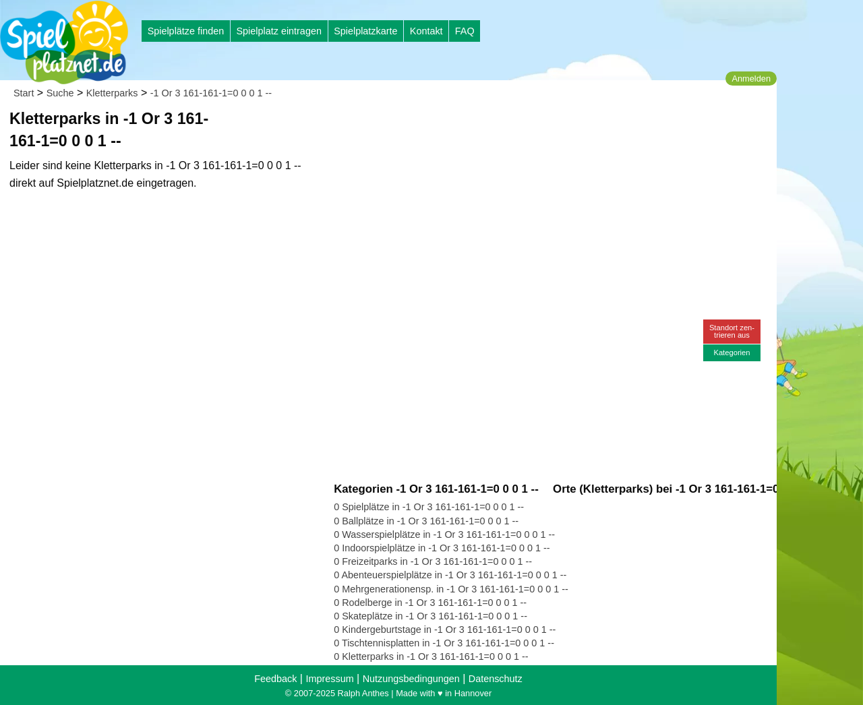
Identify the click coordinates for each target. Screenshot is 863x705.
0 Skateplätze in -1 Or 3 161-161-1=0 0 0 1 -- (430, 616)
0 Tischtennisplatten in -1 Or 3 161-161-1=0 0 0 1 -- (444, 643)
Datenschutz (496, 678)
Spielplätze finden (186, 31)
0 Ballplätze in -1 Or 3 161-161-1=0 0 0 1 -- (426, 521)
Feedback (275, 678)
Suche (60, 93)
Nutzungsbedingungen (411, 678)
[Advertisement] (487, 128)
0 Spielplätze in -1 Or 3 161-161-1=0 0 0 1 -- (429, 506)
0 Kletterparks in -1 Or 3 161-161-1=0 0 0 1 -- (431, 656)
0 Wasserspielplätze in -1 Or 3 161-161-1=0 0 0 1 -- (444, 534)
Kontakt (426, 31)
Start (23, 93)
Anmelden (751, 78)
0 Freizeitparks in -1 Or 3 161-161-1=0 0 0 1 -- (433, 561)
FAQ (465, 31)
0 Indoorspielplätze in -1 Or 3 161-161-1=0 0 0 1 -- (441, 548)
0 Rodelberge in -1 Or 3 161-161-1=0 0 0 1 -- (430, 602)
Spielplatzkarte (365, 31)
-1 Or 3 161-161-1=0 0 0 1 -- (211, 93)
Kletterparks (112, 93)
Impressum (329, 678)
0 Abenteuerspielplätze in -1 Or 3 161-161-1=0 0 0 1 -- (450, 575)
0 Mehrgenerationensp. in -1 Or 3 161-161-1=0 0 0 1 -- (451, 589)
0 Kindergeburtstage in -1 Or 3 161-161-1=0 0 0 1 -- (445, 629)
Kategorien (731, 352)
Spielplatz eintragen (278, 31)
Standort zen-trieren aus (731, 331)
